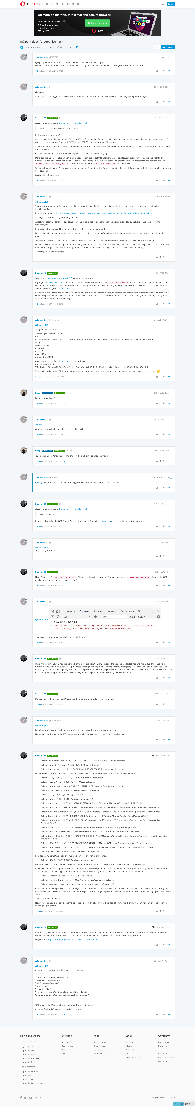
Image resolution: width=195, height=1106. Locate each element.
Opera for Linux (29, 1054)
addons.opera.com (54, 282)
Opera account (68, 1046)
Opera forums (99, 1050)
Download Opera (99, 23)
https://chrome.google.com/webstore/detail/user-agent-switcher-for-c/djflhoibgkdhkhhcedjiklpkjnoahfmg (104, 213)
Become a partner (166, 1057)
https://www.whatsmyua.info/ (59, 278)
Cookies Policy (131, 1050)
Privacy (128, 1046)
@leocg (53, 419)
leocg (37, 393)
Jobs (160, 1050)
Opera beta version (30, 1058)
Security (129, 1042)
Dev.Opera (98, 1054)
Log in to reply (167, 47)
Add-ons (65, 1042)
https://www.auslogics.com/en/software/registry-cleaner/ (74, 939)
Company (164, 1035)
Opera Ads (66, 1054)
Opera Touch (27, 1079)
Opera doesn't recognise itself (73, 123)
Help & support (100, 1042)
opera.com (106, 521)
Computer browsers (29, 1042)
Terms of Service (132, 1057)
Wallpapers (66, 1050)
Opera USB (27, 1062)
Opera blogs (99, 1046)
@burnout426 (55, 196)
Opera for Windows (32, 47)
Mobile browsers (27, 1067)
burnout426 (40, 118)
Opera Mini (27, 1075)
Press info (162, 1046)
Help (96, 1035)
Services (66, 1035)
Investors (162, 1054)
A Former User (41, 57)
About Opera (164, 1042)
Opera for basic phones (32, 1083)
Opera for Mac (28, 1051)
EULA (127, 1054)
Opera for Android (30, 1072)
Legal (128, 1035)
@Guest (53, 57)
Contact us (163, 1061)
